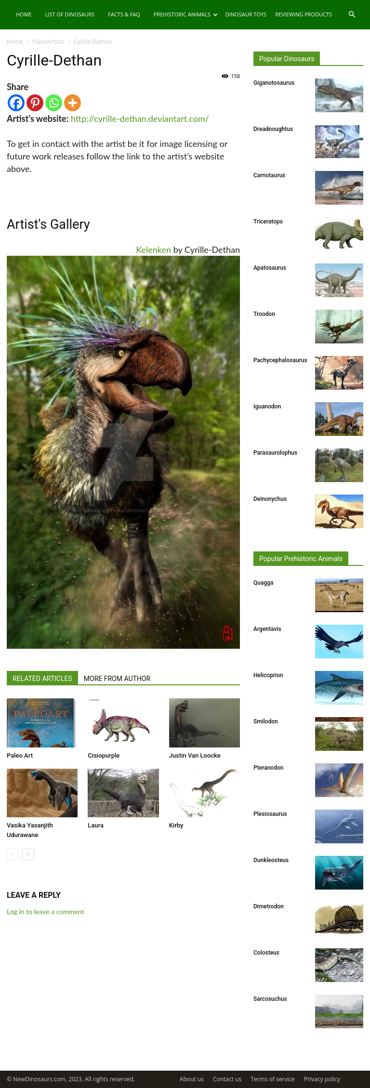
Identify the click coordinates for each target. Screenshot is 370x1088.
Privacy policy (322, 1079)
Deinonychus (270, 499)
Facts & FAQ (124, 14)
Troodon (264, 314)
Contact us (227, 1079)
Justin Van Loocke (195, 755)
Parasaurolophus (275, 452)
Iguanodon (267, 406)
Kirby (176, 825)
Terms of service (272, 1079)
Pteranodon (268, 767)
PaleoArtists (48, 42)
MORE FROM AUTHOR (117, 678)
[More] (72, 102)
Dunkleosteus (271, 860)
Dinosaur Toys (245, 14)
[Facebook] (16, 102)
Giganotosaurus (273, 82)
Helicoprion (268, 675)
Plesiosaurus (270, 814)
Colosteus (266, 952)
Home (24, 14)
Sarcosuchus (270, 999)
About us (192, 1079)
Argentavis (267, 629)
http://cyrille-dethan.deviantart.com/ (140, 118)
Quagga (263, 582)
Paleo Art (20, 755)
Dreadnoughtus (273, 129)
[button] (351, 14)
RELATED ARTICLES (42, 678)
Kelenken (153, 249)
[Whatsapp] (53, 102)
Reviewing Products (303, 14)
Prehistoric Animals (186, 14)
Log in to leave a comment (45, 911)
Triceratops (268, 221)
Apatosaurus (269, 267)
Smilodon (265, 721)
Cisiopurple (103, 755)
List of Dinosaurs (70, 14)
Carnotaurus (269, 175)
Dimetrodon (268, 906)
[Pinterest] (34, 102)
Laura (96, 825)
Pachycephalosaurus (280, 360)
